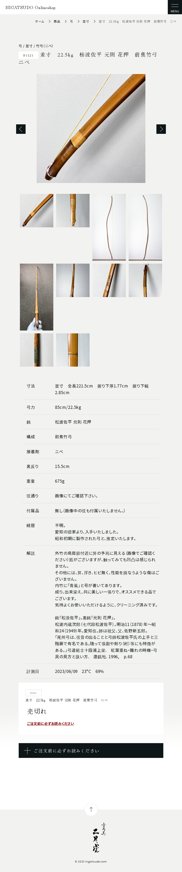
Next (161, 129)
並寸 (86, 21)
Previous (21, 129)
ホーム (40, 21)
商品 (57, 21)
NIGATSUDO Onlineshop (30, 7)
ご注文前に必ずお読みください (50, 723)
